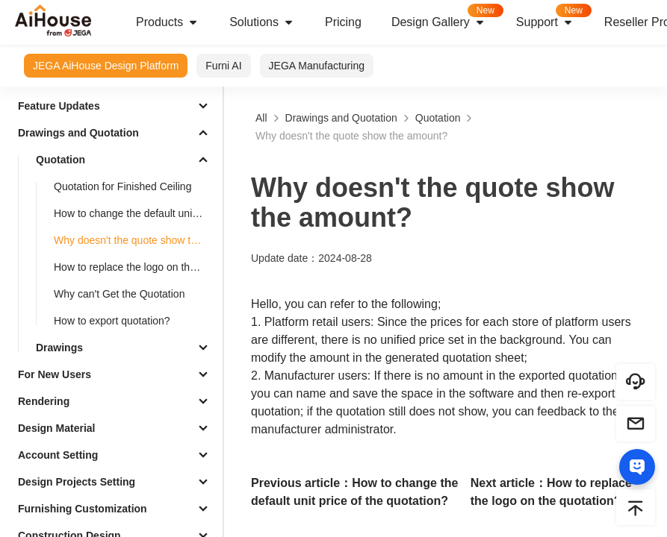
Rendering (43, 401)
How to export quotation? (112, 321)
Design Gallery (446, 17)
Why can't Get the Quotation (119, 294)
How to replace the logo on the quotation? (135, 267)
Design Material (56, 428)
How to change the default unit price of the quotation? (135, 213)
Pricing (343, 22)
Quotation (60, 160)
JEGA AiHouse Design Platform (106, 66)
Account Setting (58, 455)
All (261, 118)
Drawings (59, 348)
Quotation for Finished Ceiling (122, 186)
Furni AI (223, 66)
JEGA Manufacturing (316, 66)
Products (167, 22)
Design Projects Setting (76, 482)
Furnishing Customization (82, 509)
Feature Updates (59, 106)
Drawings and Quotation (78, 133)
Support (552, 17)
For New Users (54, 374)
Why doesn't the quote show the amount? (135, 240)
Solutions (262, 22)
